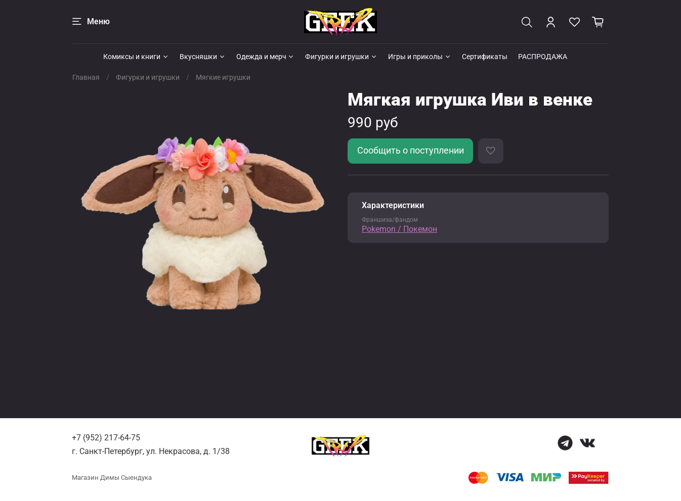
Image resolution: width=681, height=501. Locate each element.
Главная (86, 77)
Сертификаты (484, 57)
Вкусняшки (203, 57)
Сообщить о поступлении (410, 150)
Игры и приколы (419, 57)
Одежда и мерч (265, 57)
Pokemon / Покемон (399, 229)
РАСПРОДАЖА (542, 57)
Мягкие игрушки (223, 77)
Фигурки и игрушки (341, 57)
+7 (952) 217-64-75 (106, 437)
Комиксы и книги (136, 57)
